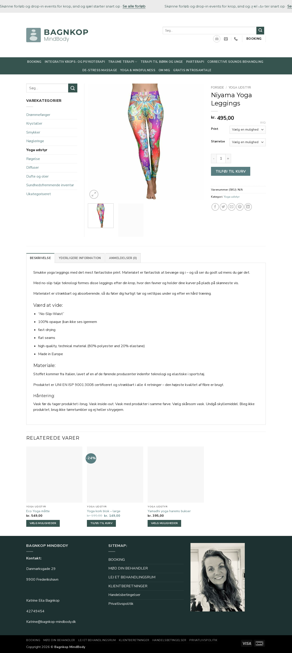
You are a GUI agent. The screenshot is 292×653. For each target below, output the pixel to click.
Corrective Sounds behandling (235, 62)
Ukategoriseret (38, 194)
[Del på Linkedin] (248, 207)
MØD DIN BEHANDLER (128, 568)
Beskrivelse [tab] (40, 258)
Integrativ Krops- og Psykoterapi (75, 62)
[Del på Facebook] (215, 207)
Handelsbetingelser (124, 594)
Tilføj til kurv (231, 171)
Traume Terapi (122, 62)
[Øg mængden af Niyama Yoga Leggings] (228, 158)
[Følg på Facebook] (259, 6)
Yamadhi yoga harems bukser (169, 511)
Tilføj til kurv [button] (101, 523)
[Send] (260, 30)
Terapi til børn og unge (162, 62)
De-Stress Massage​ (99, 70)
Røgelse (33, 158)
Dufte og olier (37, 176)
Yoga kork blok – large (103, 511)
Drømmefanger (38, 114)
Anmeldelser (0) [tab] (123, 258)
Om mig (164, 70)
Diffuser (32, 167)
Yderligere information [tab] (80, 258)
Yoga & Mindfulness (137, 70)
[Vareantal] (221, 158)
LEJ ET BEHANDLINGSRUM (131, 577)
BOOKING (116, 559)
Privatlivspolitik (120, 603)
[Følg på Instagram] (263, 6)
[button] (93, 194)
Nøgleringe (35, 141)
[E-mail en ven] (231, 207)
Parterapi (195, 62)
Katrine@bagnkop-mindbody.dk (51, 621)
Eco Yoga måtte (38, 511)
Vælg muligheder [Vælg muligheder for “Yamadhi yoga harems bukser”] (164, 523)
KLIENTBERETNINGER (127, 586)
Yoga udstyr (240, 87)
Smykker (33, 132)
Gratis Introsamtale (192, 70)
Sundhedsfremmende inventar (50, 185)
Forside (217, 87)
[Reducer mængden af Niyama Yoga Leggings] (213, 158)
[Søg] (252, 6)
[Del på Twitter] (223, 207)
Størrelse (218, 141)
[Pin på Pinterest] (240, 207)
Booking (34, 62)
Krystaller (34, 123)
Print (214, 129)
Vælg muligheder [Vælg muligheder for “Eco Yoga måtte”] (43, 523)
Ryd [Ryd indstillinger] (263, 123)
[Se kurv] (216, 38)
